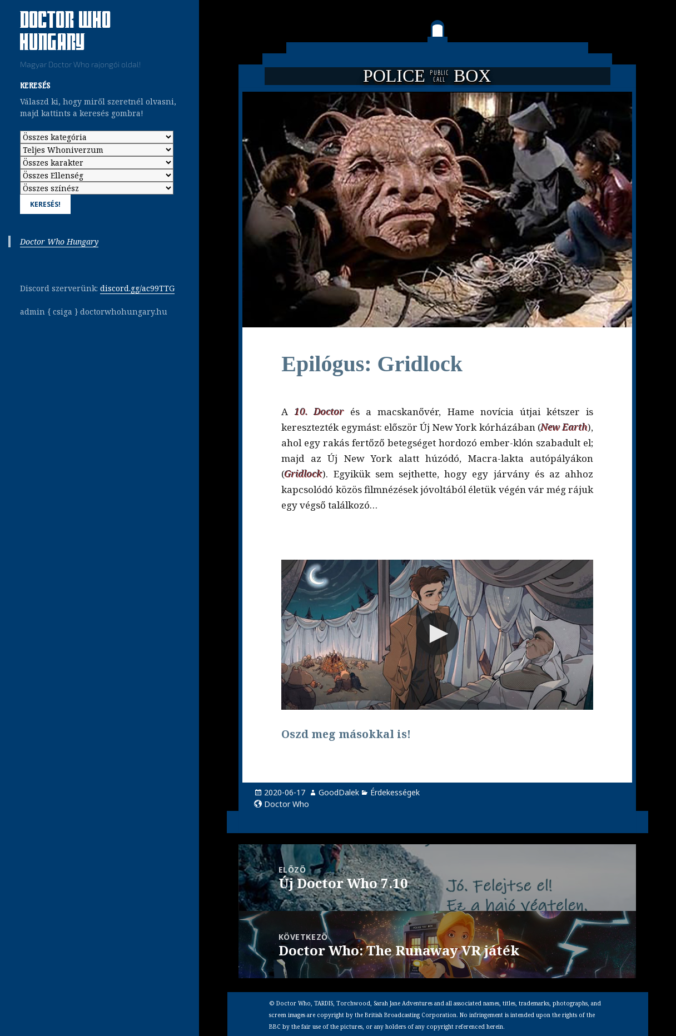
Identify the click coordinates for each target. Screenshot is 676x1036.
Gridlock (303, 473)
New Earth (564, 427)
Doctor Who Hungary (59, 241)
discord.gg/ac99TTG (137, 288)
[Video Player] (437, 635)
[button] (437, 633)
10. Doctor (319, 411)
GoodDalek (339, 792)
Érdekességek (395, 792)
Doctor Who (286, 804)
